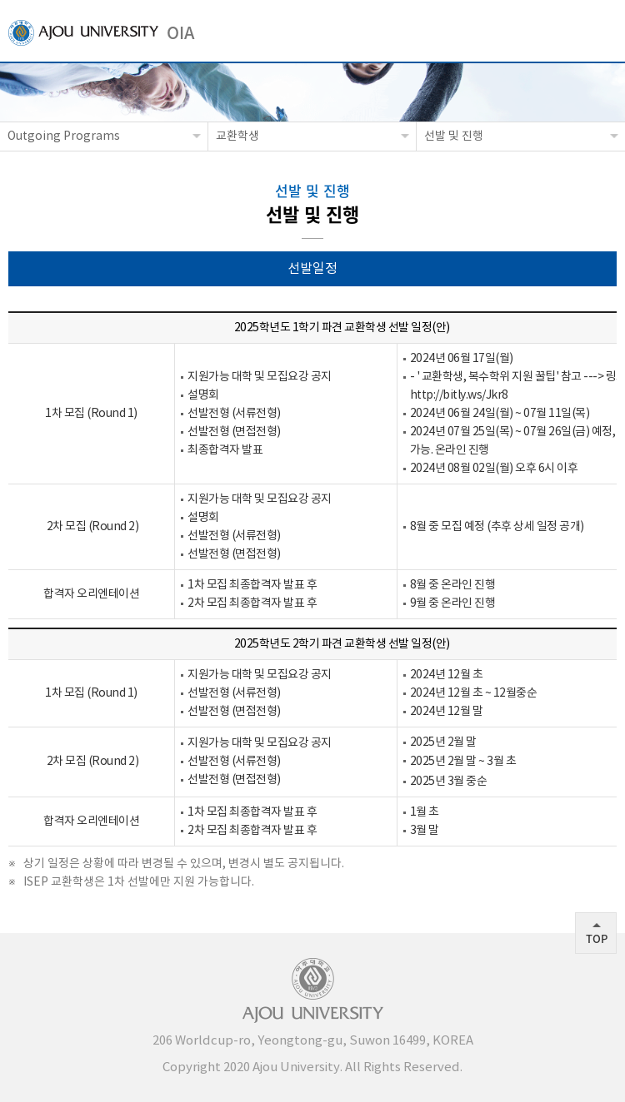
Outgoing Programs (64, 136)
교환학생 (237, 136)
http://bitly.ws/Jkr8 (459, 395)
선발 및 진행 (453, 136)
